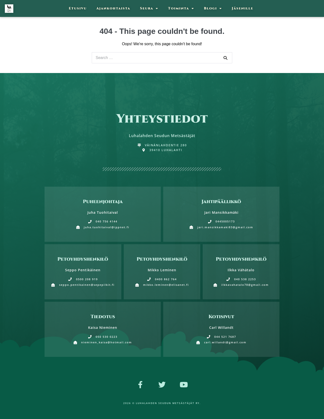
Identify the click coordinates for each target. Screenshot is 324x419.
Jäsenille (242, 8)
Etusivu (78, 8)
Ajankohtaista (113, 8)
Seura (149, 8)
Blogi (213, 8)
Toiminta (181, 8)
